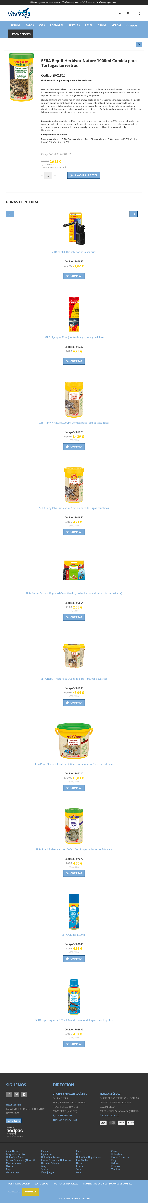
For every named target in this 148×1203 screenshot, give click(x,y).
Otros (102, 25)
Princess (115, 1166)
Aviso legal (41, 1183)
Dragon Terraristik (15, 1154)
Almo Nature (12, 1151)
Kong (113, 1160)
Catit (78, 1151)
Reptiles (74, 25)
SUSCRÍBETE (14, 1121)
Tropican (115, 1169)
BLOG (131, 25)
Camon (44, 1151)
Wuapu (79, 1172)
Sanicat (45, 1169)
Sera (78, 1169)
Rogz (8, 1169)
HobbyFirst (117, 1154)
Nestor (9, 1166)
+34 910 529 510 (109, 1115)
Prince (79, 1166)
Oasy (43, 1166)
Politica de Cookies (19, 1183)
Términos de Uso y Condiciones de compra (107, 1183)
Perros (15, 25)
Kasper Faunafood (120, 1157)
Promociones (21, 34)
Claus (114, 1151)
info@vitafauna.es (65, 1120)
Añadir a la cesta (83, 175)
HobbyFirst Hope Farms (88, 1157)
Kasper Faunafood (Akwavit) (20, 1160)
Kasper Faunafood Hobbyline (56, 1160)
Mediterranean (14, 1163)
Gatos (30, 25)
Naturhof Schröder (50, 1163)
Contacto (14, 1191)
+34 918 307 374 (62, 1115)
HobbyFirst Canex (15, 1157)
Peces (88, 25)
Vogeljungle (47, 1172)
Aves (42, 25)
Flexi (78, 1154)
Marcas (116, 25)
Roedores (56, 25)
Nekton (115, 1163)
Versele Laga (12, 1172)
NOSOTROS (30, 1191)
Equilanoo (46, 1154)
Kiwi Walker (82, 1160)
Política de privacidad (65, 1183)
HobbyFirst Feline (50, 1157)
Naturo (79, 1163)
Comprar (74, 275)
